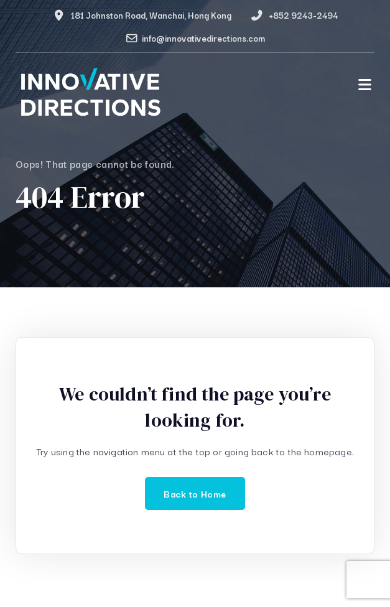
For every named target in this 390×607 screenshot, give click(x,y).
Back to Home (195, 493)
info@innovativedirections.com (203, 38)
